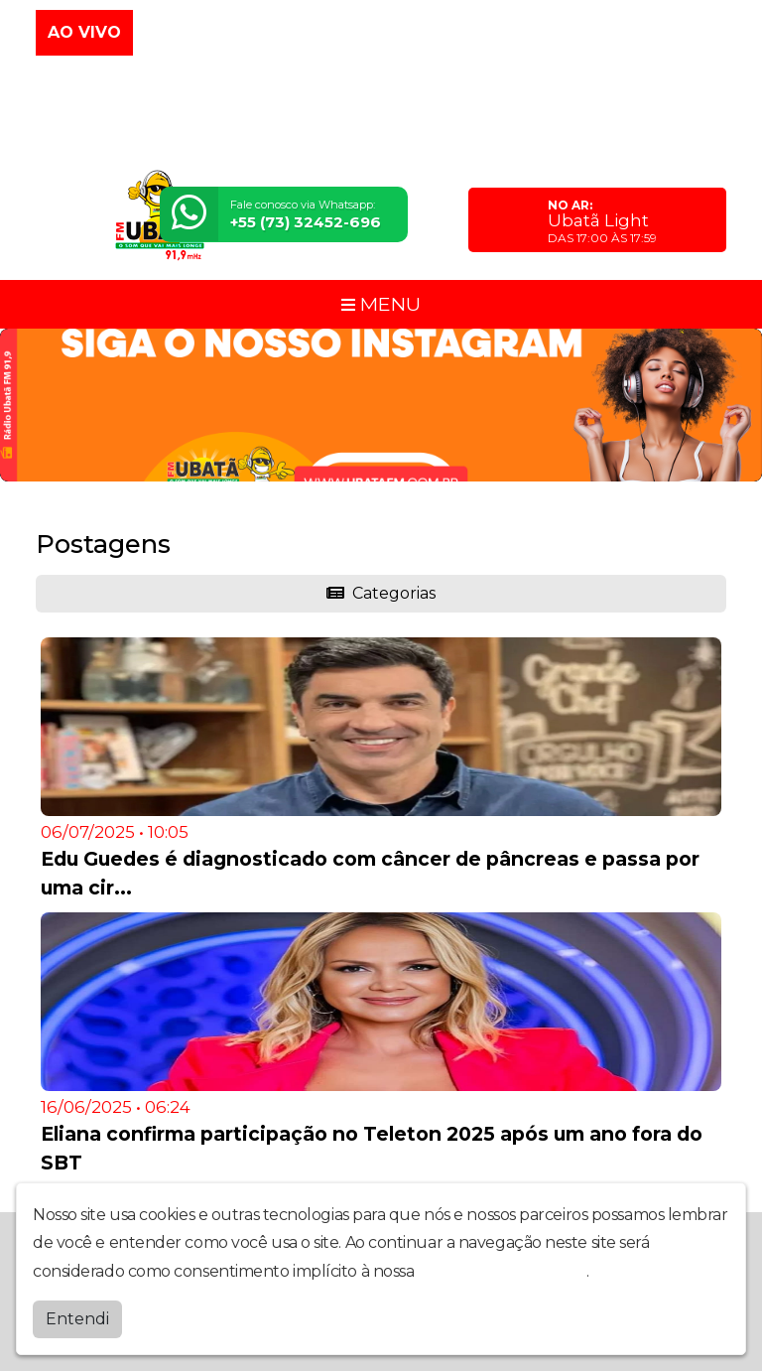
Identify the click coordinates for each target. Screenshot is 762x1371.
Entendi (77, 1318)
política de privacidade (502, 1271)
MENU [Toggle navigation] (381, 304)
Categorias (381, 593)
